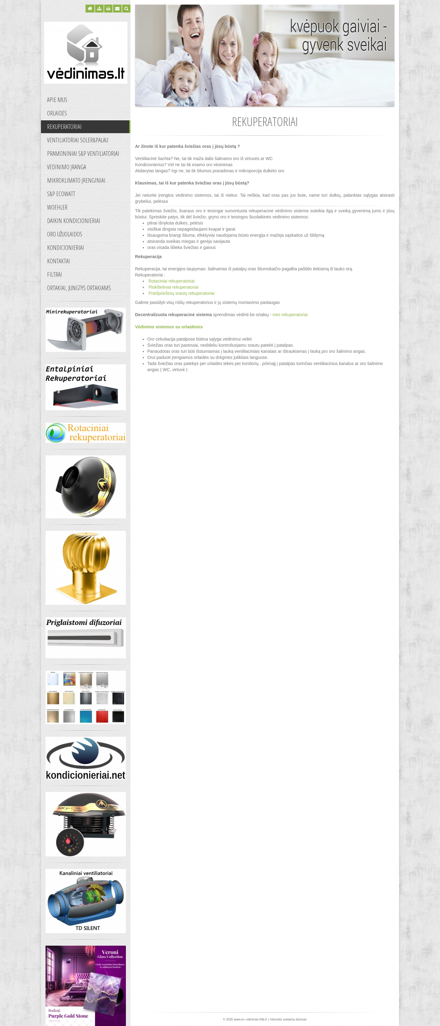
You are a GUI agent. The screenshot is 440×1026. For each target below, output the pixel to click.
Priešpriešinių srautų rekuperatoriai (181, 293)
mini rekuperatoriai (290, 314)
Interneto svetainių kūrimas (288, 1019)
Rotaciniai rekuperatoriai (172, 281)
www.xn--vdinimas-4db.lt (250, 1019)
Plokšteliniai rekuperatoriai (173, 287)
